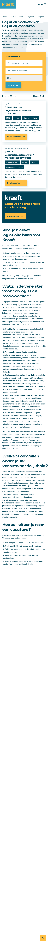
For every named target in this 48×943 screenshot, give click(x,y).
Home (4, 16)
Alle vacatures (17, 16)
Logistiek (30, 16)
